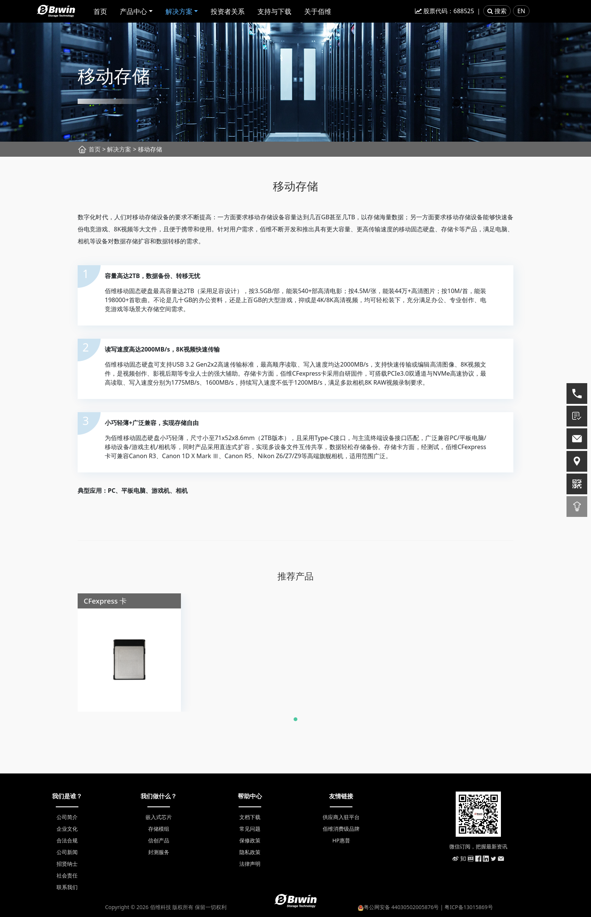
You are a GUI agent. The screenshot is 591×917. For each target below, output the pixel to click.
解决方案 (179, 11)
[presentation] (60, 644)
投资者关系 (228, 11)
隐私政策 (249, 852)
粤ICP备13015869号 (468, 907)
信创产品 (158, 840)
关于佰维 (317, 11)
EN (521, 11)
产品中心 (133, 11)
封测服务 (158, 852)
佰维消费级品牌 (341, 828)
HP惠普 (341, 840)
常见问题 (249, 828)
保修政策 (249, 840)
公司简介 (67, 817)
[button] (295, 723)
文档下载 (249, 817)
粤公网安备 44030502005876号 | (401, 907)
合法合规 (67, 840)
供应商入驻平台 (341, 817)
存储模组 (158, 828)
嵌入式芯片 (158, 817)
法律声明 (249, 863)
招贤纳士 (67, 863)
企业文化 (67, 828)
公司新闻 (67, 852)
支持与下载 (274, 11)
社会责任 (67, 875)
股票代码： (444, 11)
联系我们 (67, 887)
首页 (100, 11)
